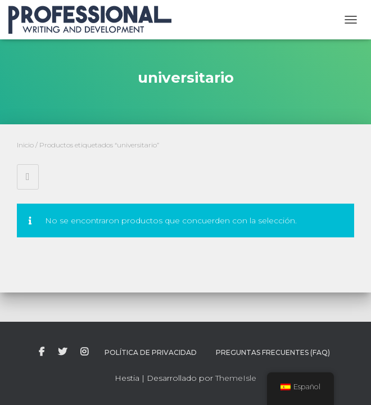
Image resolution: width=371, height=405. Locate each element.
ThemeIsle (235, 378)
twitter (62, 352)
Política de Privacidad (151, 352)
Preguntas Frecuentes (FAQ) (273, 352)
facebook (41, 352)
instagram (84, 352)
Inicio (25, 145)
